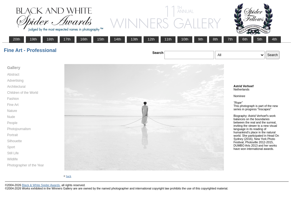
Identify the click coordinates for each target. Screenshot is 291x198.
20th (16, 39)
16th (83, 39)
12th (151, 39)
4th (274, 39)
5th (259, 39)
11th (168, 39)
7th (230, 39)
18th (50, 39)
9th (200, 39)
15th (100, 39)
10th (184, 39)
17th (67, 39)
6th (245, 39)
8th (215, 39)
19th (33, 39)
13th (134, 39)
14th (117, 39)
